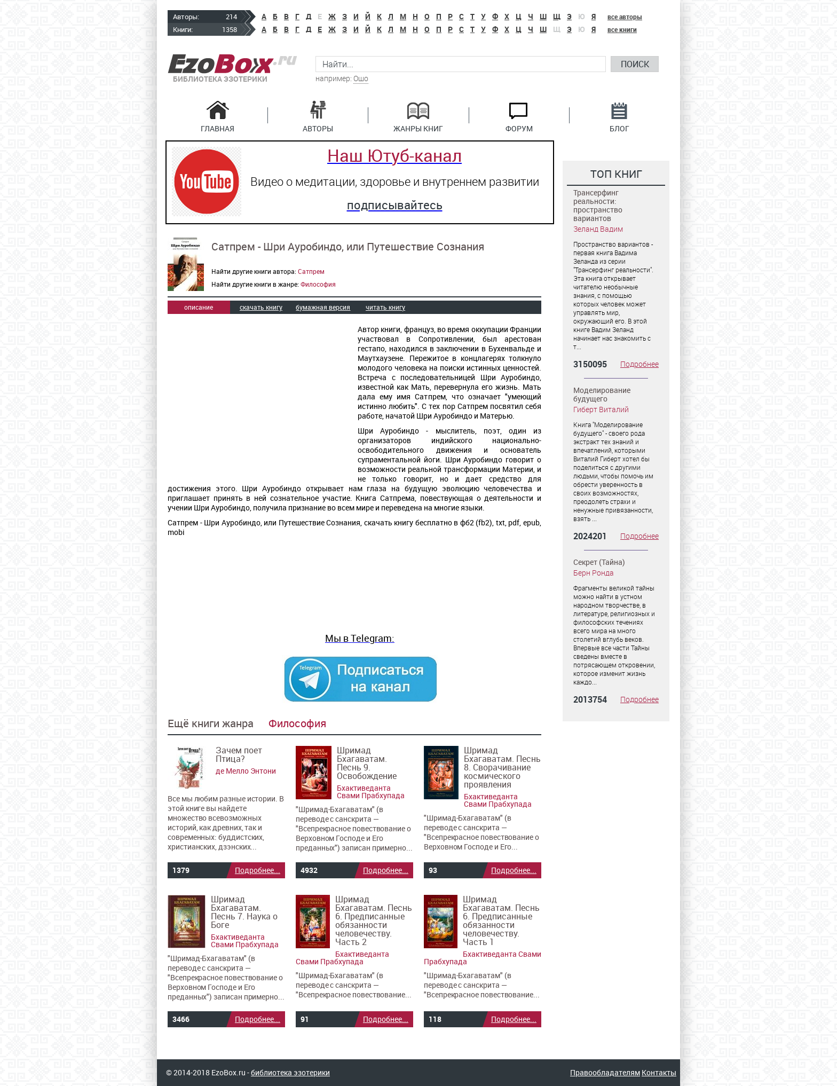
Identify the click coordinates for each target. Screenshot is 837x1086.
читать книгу (385, 307)
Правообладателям (605, 1072)
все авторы (624, 16)
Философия (318, 284)
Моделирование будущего (601, 394)
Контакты (659, 1072)
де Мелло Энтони (246, 771)
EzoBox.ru (232, 64)
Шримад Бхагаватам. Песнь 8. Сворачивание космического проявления (502, 767)
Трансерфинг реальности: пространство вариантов (597, 205)
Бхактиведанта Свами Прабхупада (371, 791)
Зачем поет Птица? (239, 754)
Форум (519, 127)
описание (198, 307)
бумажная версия (323, 307)
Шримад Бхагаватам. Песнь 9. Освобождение (367, 763)
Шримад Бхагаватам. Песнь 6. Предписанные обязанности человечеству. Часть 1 (501, 920)
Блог (619, 127)
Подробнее (639, 364)
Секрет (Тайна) (599, 562)
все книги (622, 29)
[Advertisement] (257, 398)
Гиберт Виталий (601, 409)
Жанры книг (418, 127)
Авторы (318, 127)
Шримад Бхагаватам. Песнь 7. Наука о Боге (244, 912)
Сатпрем (311, 271)
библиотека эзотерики (290, 1072)
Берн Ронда (593, 573)
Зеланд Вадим (598, 229)
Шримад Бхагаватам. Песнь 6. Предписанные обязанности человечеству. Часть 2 (373, 920)
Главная (217, 127)
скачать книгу (261, 307)
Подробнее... (257, 870)
